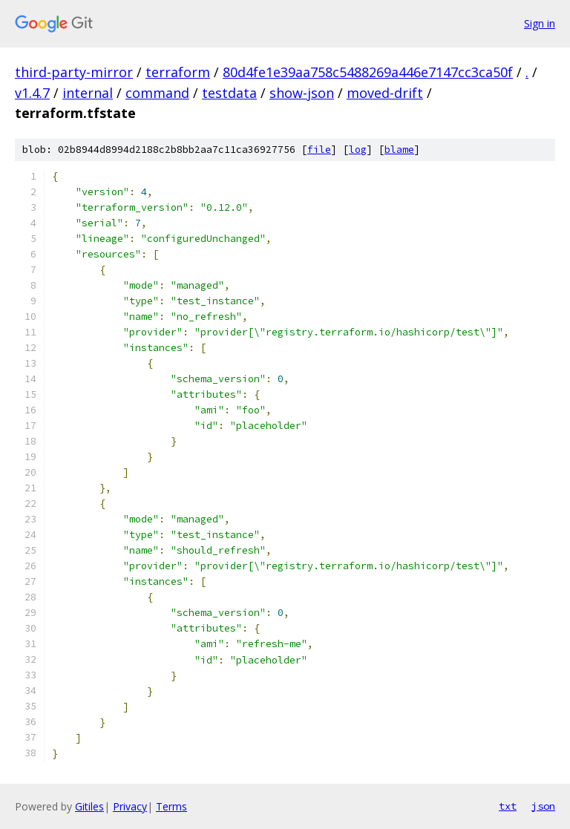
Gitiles (89, 806)
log (358, 149)
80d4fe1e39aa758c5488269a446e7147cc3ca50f (368, 72)
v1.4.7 (32, 93)
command (157, 93)
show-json (301, 93)
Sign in (539, 23)
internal (87, 93)
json (543, 806)
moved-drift (385, 93)
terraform (177, 72)
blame (399, 149)
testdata (229, 93)
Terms (171, 806)
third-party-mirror (74, 72)
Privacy (130, 806)
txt (508, 806)
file (319, 149)
